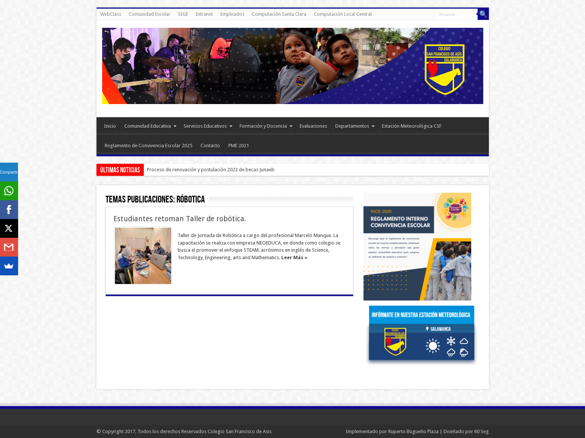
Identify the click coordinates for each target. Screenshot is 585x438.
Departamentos (355, 126)
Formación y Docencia (266, 126)
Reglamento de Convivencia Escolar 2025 (148, 145)
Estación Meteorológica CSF (412, 126)
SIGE (183, 14)
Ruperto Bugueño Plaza (413, 431)
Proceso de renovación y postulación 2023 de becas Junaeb (210, 169)
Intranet (204, 14)
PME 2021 (238, 145)
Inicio (110, 126)
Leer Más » (294, 257)
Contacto (210, 145)
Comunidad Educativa (150, 126)
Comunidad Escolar (149, 14)
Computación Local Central (343, 14)
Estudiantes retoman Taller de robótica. (179, 218)
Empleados (232, 14)
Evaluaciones (313, 126)
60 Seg (481, 431)
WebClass (110, 14)
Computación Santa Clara (279, 14)
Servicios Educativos (208, 126)
